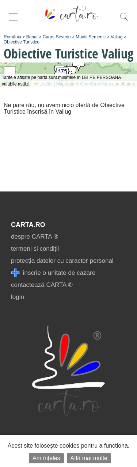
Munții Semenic (91, 36)
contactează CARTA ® (42, 284)
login (17, 296)
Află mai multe (89, 458)
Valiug (116, 36)
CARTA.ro (28, 224)
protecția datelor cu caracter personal (62, 260)
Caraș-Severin (57, 36)
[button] (78, 66)
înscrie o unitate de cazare (53, 272)
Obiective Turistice (21, 42)
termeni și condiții (35, 248)
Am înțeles (46, 458)
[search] (124, 21)
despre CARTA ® (34, 236)
